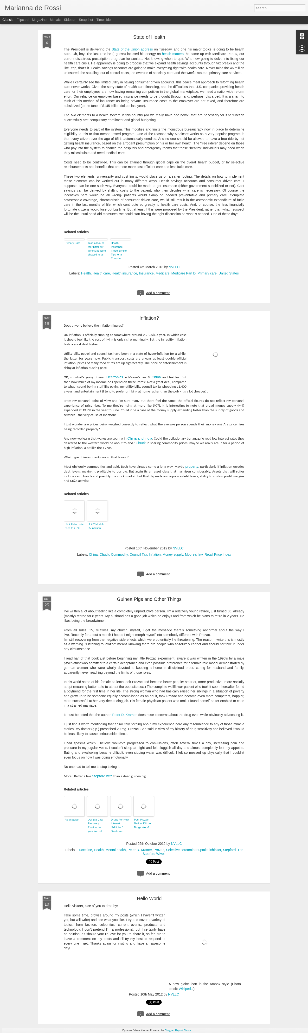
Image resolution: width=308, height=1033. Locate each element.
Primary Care (72, 243)
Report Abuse (183, 1030)
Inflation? (149, 318)
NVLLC (174, 267)
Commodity (119, 554)
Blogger (169, 1030)
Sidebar (70, 20)
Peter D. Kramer (124, 715)
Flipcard (23, 20)
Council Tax (138, 554)
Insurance (146, 273)
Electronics (114, 377)
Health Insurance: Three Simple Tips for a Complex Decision (119, 251)
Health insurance (124, 273)
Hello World (149, 898)
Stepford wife (102, 776)
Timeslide (103, 20)
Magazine (39, 20)
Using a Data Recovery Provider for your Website (95, 825)
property (191, 466)
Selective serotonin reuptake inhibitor (193, 850)
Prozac (159, 850)
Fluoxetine (84, 850)
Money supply (173, 554)
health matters (173, 54)
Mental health (116, 850)
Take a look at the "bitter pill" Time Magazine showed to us (97, 249)
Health (86, 273)
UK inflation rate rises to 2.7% (74, 526)
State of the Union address (132, 49)
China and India (139, 438)
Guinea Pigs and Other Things (149, 599)
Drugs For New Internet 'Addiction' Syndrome (120, 825)
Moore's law (194, 554)
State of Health (149, 37)
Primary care (207, 273)
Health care (101, 273)
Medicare (163, 273)
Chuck (141, 443)
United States (228, 273)
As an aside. (72, 819)
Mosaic (55, 20)
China (156, 377)
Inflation (155, 554)
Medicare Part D (183, 273)
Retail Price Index (218, 554)
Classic (7, 20)
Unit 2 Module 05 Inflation (96, 526)
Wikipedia (186, 989)
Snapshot (86, 20)
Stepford (229, 850)
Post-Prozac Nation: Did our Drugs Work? (143, 823)
